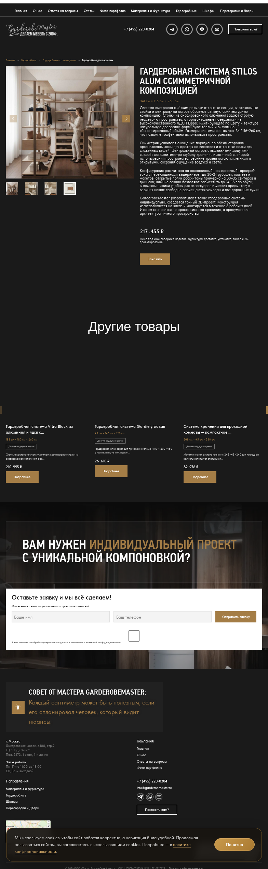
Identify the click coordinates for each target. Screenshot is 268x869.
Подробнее (22, 477)
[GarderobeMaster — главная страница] (32, 29)
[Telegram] (172, 29)
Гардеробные (186, 11)
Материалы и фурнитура (25, 789)
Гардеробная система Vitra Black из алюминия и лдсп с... (39, 429)
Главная (21, 11)
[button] (126, 118)
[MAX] (202, 29)
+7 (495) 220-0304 (139, 29)
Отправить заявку (236, 617)
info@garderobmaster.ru (154, 788)
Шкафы (208, 11)
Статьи (89, 11)
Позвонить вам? (245, 29)
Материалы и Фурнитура (150, 11)
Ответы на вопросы (63, 11)
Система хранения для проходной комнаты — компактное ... (215, 429)
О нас (37, 11)
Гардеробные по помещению (59, 60)
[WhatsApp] (187, 29)
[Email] (217, 29)
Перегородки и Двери (236, 11)
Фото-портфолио (112, 11)
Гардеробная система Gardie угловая (130, 426)
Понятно (234, 844)
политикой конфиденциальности (103, 642)
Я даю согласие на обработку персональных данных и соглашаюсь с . (134, 637)
